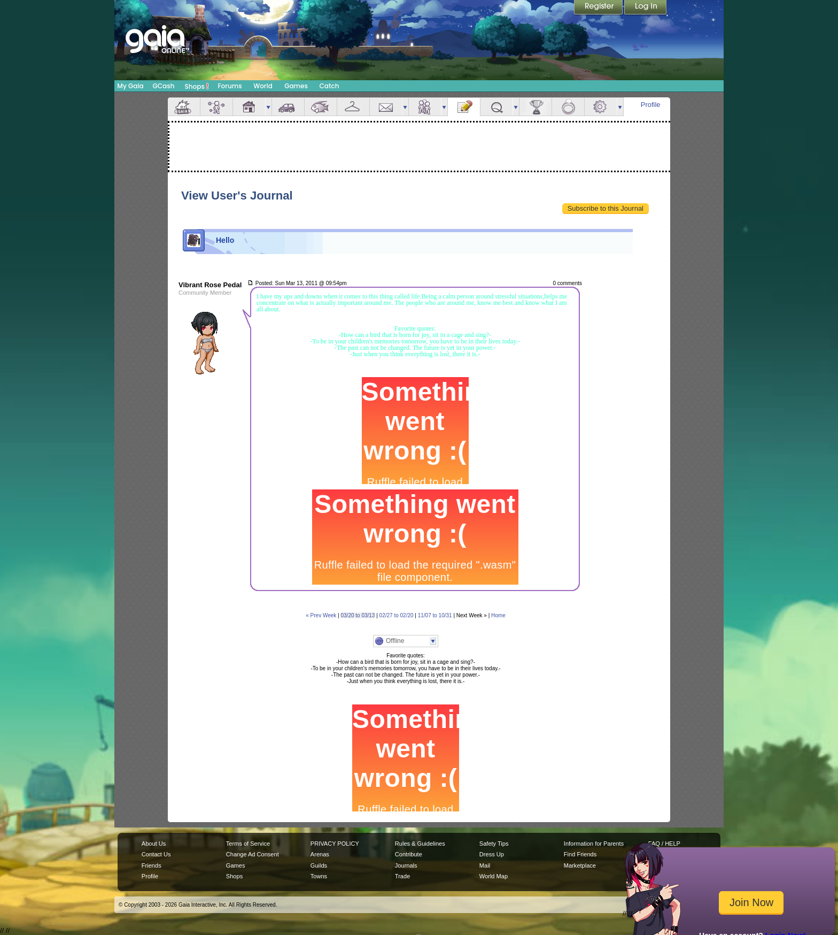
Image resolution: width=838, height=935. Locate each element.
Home (498, 615)
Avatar (216, 107)
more (268, 107)
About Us (154, 843)
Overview (184, 107)
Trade (402, 876)
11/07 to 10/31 (435, 615)
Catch (329, 85)
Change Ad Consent (252, 854)
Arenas (320, 854)
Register (599, 8)
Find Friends (580, 854)
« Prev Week (321, 615)
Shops (197, 86)
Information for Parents (594, 843)
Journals (406, 865)
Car (288, 107)
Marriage (568, 107)
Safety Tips (494, 843)
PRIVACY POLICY (335, 843)
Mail (386, 107)
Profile (651, 105)
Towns (319, 876)
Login (645, 8)
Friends (425, 107)
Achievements (535, 107)
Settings (601, 107)
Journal (464, 107)
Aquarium (321, 107)
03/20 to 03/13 (357, 615)
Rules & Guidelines (420, 843)
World (263, 85)
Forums (230, 85)
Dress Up (491, 854)
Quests (496, 107)
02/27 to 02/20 (396, 615)
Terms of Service (248, 843)
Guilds (319, 865)
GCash (164, 85)
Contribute (408, 854)
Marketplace (580, 865)
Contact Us (156, 854)
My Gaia (130, 85)
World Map (493, 876)
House (249, 107)
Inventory (353, 107)
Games (296, 85)
